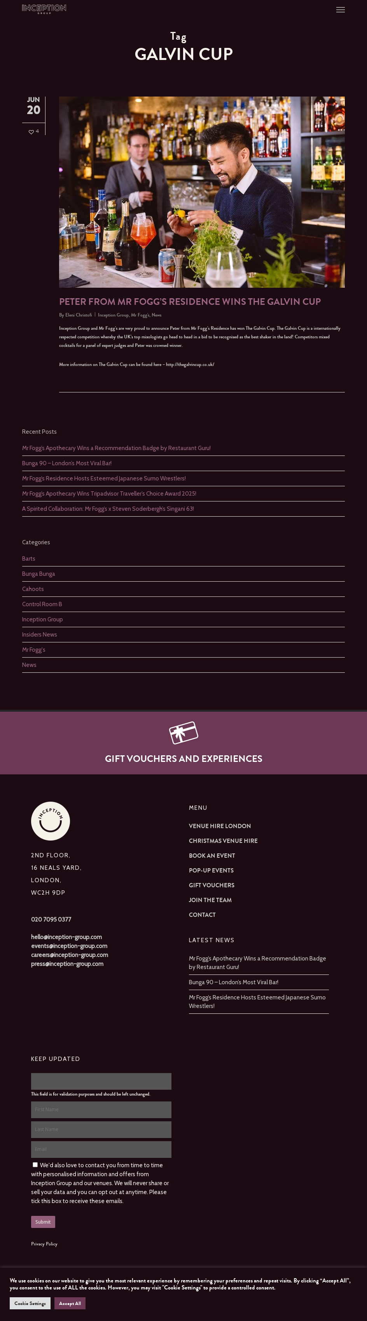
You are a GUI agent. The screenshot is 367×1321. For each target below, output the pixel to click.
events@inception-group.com (69, 946)
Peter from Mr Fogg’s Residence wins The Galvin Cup (190, 302)
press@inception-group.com (67, 963)
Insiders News (39, 634)
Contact (202, 915)
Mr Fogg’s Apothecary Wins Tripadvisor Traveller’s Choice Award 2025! (109, 493)
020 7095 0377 (51, 919)
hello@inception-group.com (66, 937)
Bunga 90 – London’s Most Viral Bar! (67, 463)
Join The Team (210, 900)
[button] (340, 9)
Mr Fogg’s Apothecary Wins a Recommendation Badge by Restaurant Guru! (116, 448)
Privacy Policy (44, 1243)
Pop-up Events (211, 870)
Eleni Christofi (78, 314)
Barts (28, 558)
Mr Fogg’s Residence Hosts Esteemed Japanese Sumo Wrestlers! (104, 478)
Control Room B (42, 604)
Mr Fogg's (140, 314)
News (156, 314)
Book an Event (212, 855)
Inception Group (113, 314)
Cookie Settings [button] (30, 1303)
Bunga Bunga (38, 573)
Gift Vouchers (211, 885)
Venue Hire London (220, 826)
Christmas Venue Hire (223, 841)
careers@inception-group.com (69, 955)
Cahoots (33, 589)
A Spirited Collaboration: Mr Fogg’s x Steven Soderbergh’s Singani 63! (108, 508)
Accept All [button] (70, 1303)
